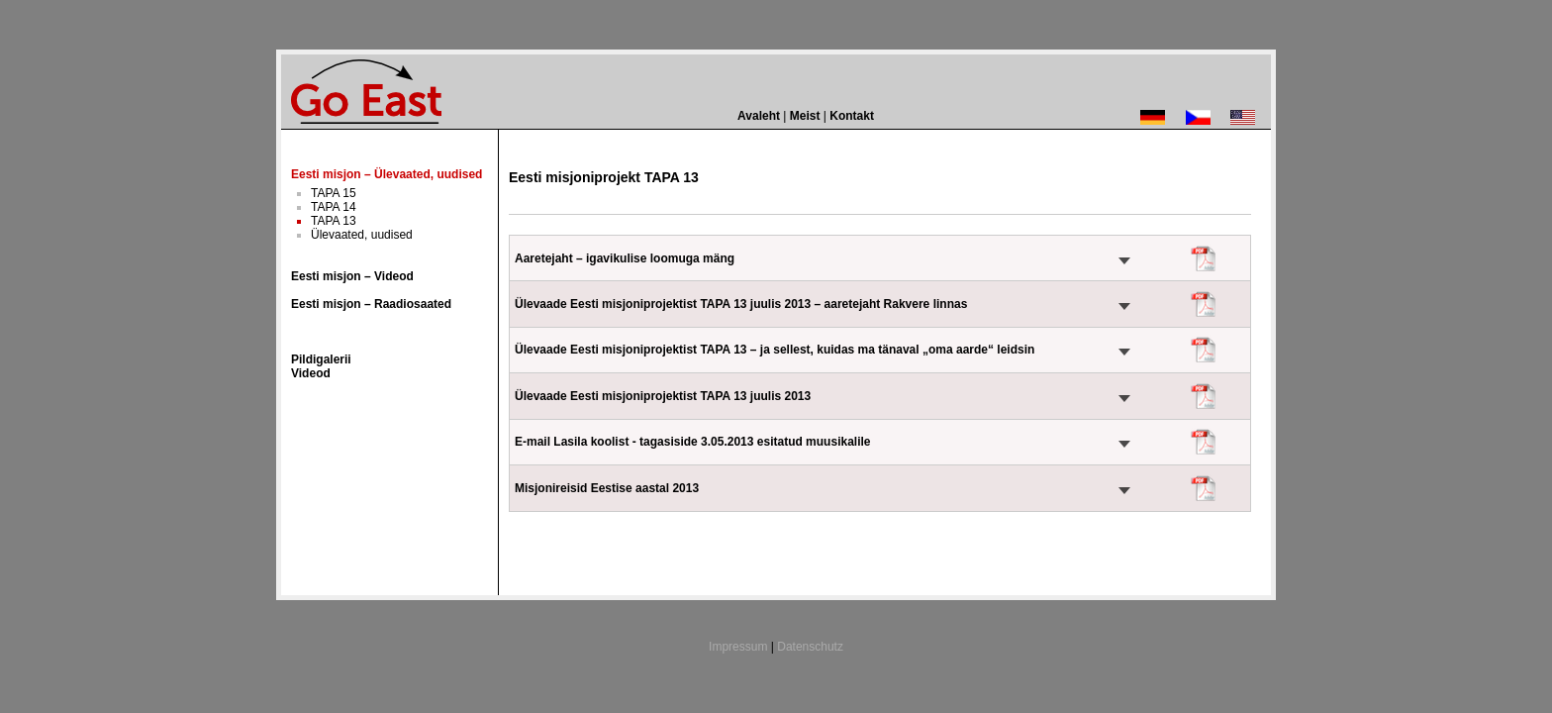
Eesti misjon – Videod (352, 276)
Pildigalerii (321, 359)
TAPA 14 (333, 207)
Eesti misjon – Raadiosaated (371, 304)
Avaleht (758, 116)
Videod (311, 373)
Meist (805, 116)
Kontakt (851, 116)
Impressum (738, 647)
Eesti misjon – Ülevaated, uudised (386, 174)
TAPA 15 (333, 193)
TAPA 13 (333, 221)
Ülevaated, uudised (362, 235)
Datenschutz (810, 647)
